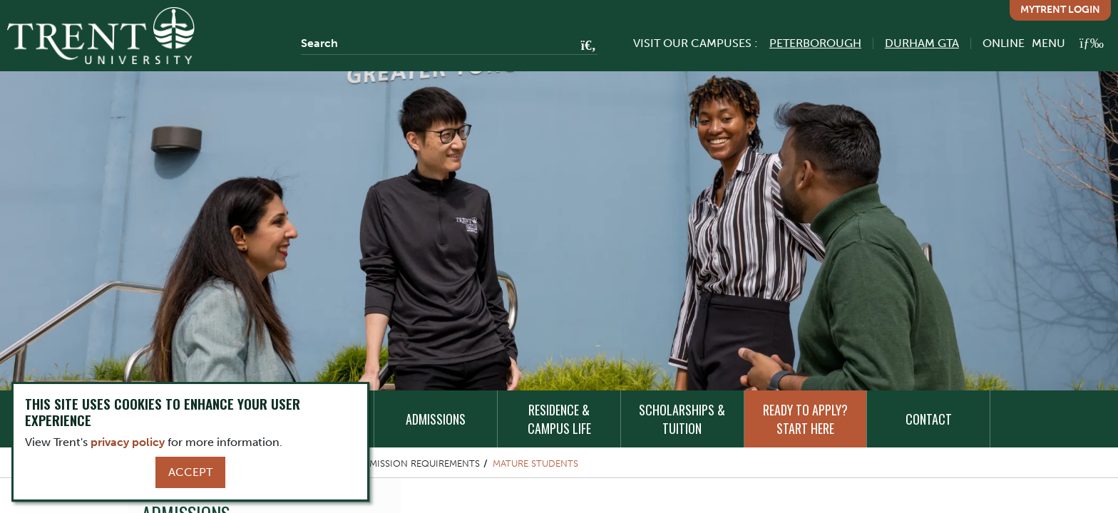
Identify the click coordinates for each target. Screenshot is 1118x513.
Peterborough (815, 43)
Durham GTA (922, 43)
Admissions (436, 419)
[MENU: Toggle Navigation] (1068, 43)
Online (1004, 43)
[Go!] (584, 46)
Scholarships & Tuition (682, 418)
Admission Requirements (418, 463)
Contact (929, 419)
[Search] (449, 43)
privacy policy (128, 442)
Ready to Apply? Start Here (805, 418)
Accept (190, 472)
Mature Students (535, 463)
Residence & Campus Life (559, 418)
